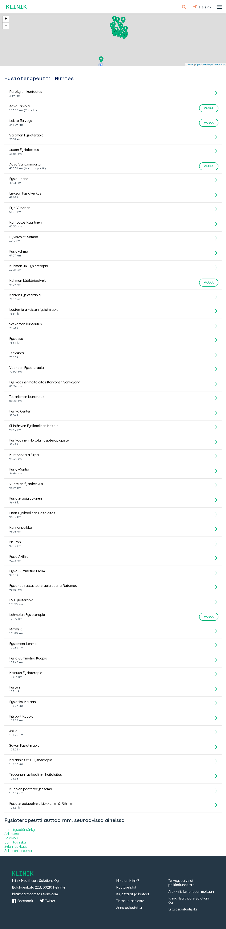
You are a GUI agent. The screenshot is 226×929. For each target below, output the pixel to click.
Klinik (16, 7)
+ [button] (5, 19)
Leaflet (189, 64)
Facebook (22, 901)
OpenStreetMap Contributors (210, 64)
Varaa (209, 108)
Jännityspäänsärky (19, 830)
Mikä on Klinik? (127, 880)
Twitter (47, 901)
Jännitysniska (15, 842)
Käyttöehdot (126, 887)
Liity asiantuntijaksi (183, 909)
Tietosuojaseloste (130, 901)
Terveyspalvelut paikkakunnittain (181, 882)
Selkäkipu (11, 834)
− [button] (5, 26)
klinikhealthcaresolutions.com (35, 894)
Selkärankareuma (18, 851)
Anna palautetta (129, 907)
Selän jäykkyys (15, 846)
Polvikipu (11, 838)
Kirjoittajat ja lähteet (132, 894)
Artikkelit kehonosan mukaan (191, 891)
